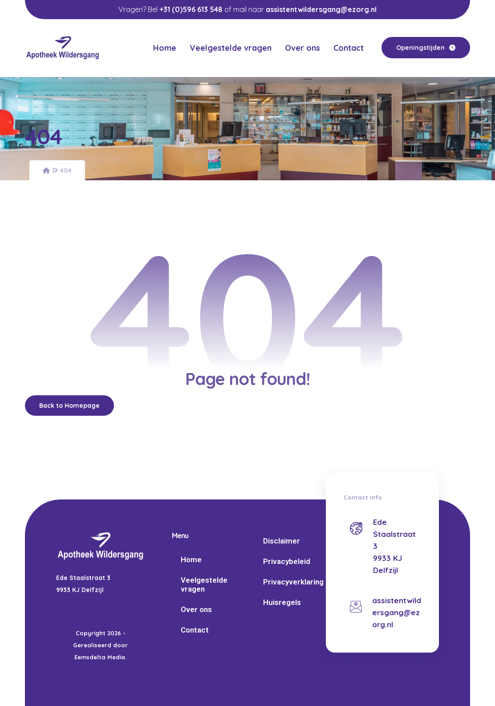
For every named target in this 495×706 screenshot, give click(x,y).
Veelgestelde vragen (204, 584)
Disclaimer (281, 540)
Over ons (196, 609)
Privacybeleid (286, 561)
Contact (195, 629)
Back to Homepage (69, 406)
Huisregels (282, 602)
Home (191, 559)
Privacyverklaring (292, 581)
